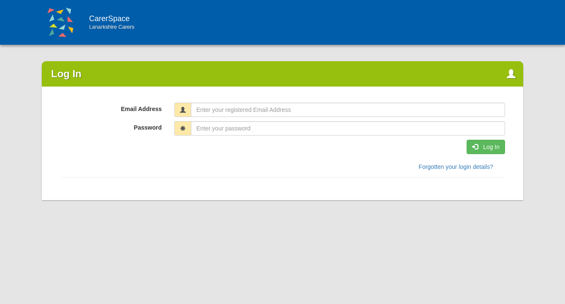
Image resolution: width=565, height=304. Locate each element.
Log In (486, 147)
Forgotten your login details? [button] (455, 166)
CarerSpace (147, 22)
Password (148, 127)
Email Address (141, 109)
